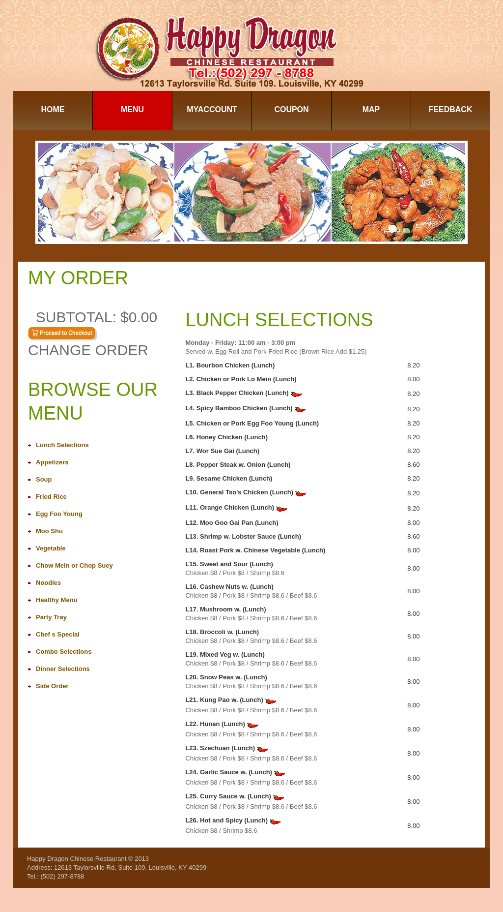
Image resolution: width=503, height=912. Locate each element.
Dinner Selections (63, 668)
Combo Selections (63, 651)
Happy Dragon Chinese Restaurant (76, 858)
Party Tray (51, 617)
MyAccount (212, 109)
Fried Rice (51, 496)
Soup (44, 479)
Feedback (451, 109)
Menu (132, 109)
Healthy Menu (57, 600)
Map (371, 109)
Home (53, 109)
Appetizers (52, 462)
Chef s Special (58, 634)
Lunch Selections (62, 445)
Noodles (48, 582)
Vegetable (51, 548)
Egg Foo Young (59, 513)
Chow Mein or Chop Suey (74, 565)
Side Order (52, 686)
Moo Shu (49, 531)
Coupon (291, 109)
